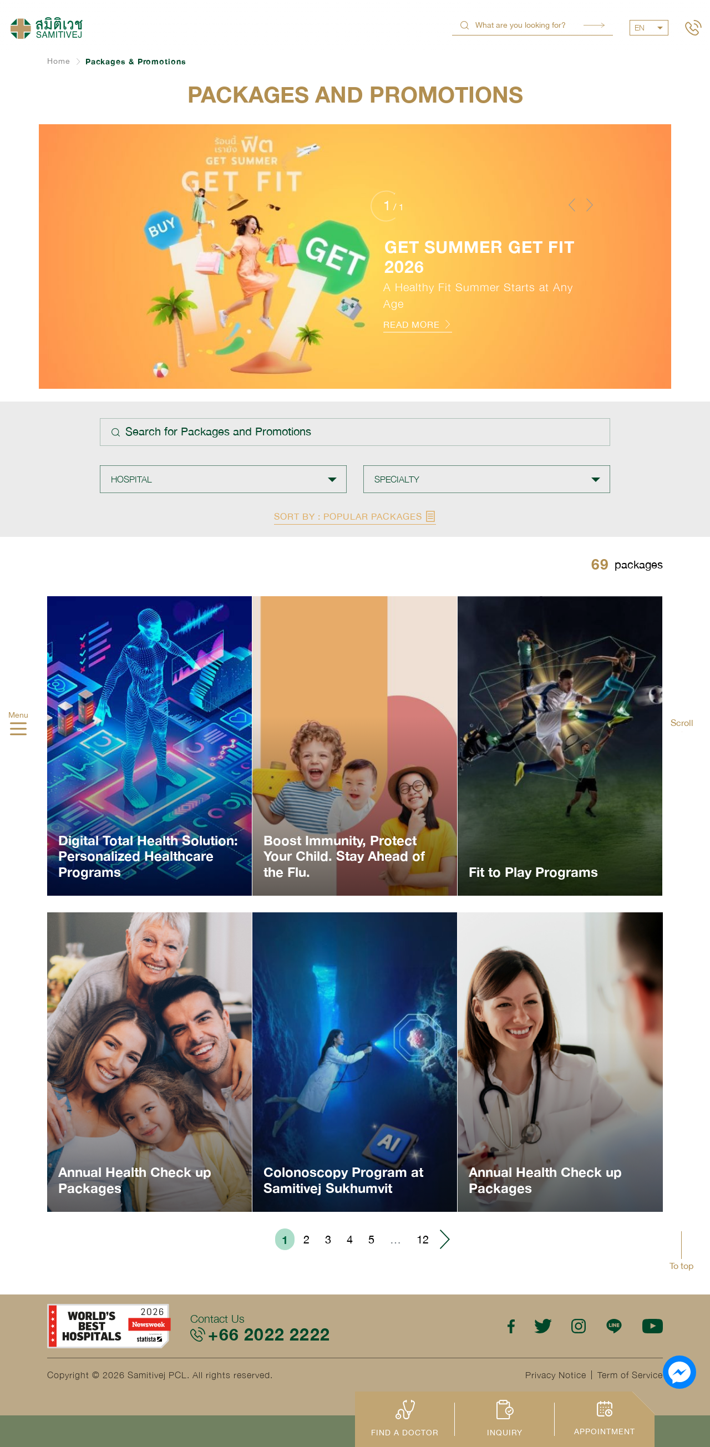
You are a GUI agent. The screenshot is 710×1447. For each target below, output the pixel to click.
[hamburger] (18, 730)
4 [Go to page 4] (350, 1239)
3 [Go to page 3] (328, 1239)
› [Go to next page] (444, 1239)
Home (58, 61)
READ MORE (417, 324)
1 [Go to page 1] (285, 1239)
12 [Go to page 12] (423, 1239)
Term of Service (630, 1375)
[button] (572, 204)
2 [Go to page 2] (306, 1239)
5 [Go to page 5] (371, 1239)
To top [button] (681, 1266)
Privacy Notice (555, 1375)
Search (594, 25)
